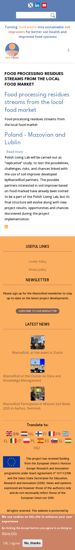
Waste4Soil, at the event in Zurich (37, 352)
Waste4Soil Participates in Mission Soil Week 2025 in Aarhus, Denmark (36, 406)
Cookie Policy (37, 261)
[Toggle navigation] (67, 51)
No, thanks (32, 546)
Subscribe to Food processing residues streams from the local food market (6, 226)
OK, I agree (11, 546)
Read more (14, 152)
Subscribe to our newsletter (38, 311)
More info (9, 536)
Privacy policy (37, 269)
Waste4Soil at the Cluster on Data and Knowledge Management (32, 378)
